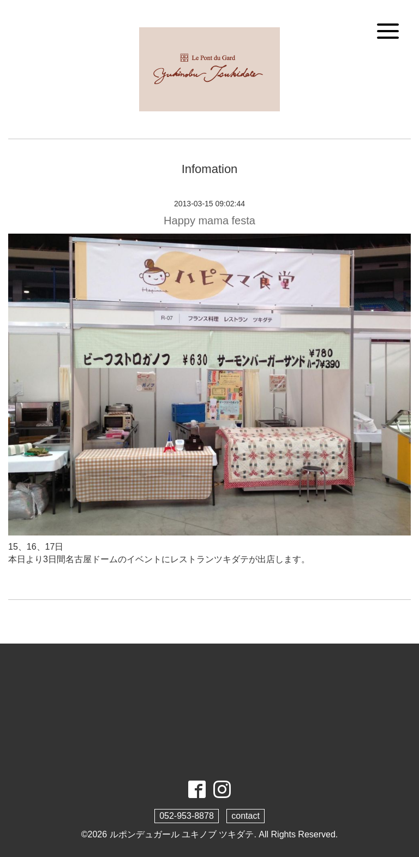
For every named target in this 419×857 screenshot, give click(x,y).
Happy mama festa (209, 221)
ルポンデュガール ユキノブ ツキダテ (182, 834)
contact (245, 815)
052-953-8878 (186, 815)
